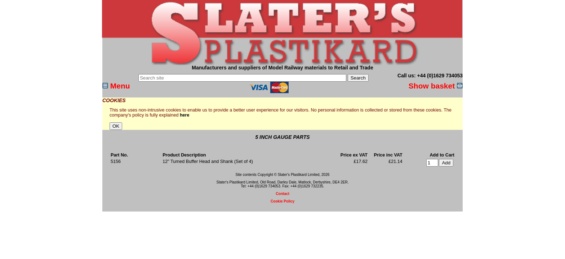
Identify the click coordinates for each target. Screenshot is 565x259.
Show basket (436, 86)
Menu (116, 86)
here (185, 115)
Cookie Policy (282, 201)
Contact (282, 194)
